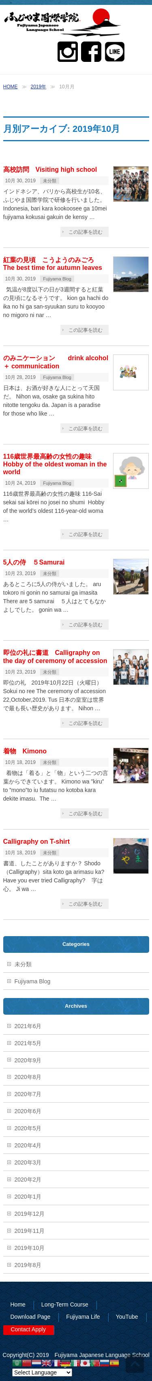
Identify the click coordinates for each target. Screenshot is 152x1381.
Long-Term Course (64, 1304)
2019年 (39, 87)
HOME (10, 87)
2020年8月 (28, 1077)
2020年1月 (28, 1196)
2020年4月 (28, 1145)
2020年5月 (28, 1128)
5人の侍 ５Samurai (34, 562)
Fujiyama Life (83, 1316)
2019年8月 (28, 1265)
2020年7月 (28, 1094)
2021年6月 (28, 1026)
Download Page (31, 1316)
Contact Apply (28, 1329)
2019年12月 (30, 1213)
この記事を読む (86, 232)
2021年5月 (28, 1043)
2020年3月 (28, 1162)
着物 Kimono (28, 751)
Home (18, 1304)
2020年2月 (28, 1179)
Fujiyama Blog (57, 278)
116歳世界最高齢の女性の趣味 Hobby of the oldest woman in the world (55, 464)
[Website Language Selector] (42, 1372)
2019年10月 (30, 1248)
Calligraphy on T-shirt (36, 841)
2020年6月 (28, 1111)
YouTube (127, 1316)
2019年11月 (30, 1231)
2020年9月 (28, 1060)
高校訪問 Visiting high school (50, 169)
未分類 (49, 180)
